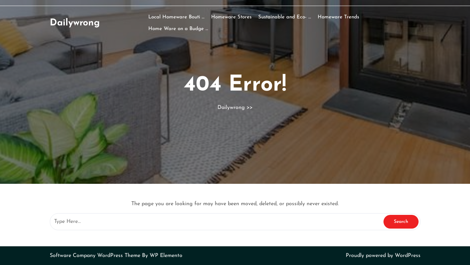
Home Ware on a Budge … (178, 28)
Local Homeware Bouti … (176, 17)
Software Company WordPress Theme (96, 255)
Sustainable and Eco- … (284, 17)
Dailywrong (75, 23)
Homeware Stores (231, 17)
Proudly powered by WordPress (383, 255)
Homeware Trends (338, 17)
